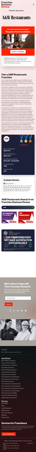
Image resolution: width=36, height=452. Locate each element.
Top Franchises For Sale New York (11, 383)
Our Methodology (6, 408)
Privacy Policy (5, 417)
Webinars (4, 415)
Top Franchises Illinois (7, 381)
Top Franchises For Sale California (11, 386)
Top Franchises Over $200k (9, 393)
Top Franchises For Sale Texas (9, 379)
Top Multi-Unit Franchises (8, 374)
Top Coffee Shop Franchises (9, 395)
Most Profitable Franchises (9, 370)
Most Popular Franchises (8, 360)
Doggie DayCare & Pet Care (9, 397)
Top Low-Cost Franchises (8, 363)
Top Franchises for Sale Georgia (10, 377)
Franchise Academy (7, 413)
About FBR (4, 349)
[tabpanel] (18, 217)
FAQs (2, 406)
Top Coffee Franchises (7, 367)
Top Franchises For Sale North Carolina (12, 388)
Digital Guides (5, 410)
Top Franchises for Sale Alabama (10, 390)
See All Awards (24, 145)
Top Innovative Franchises (8, 372)
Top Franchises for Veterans (9, 365)
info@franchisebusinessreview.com (11, 352)
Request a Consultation (18, 51)
